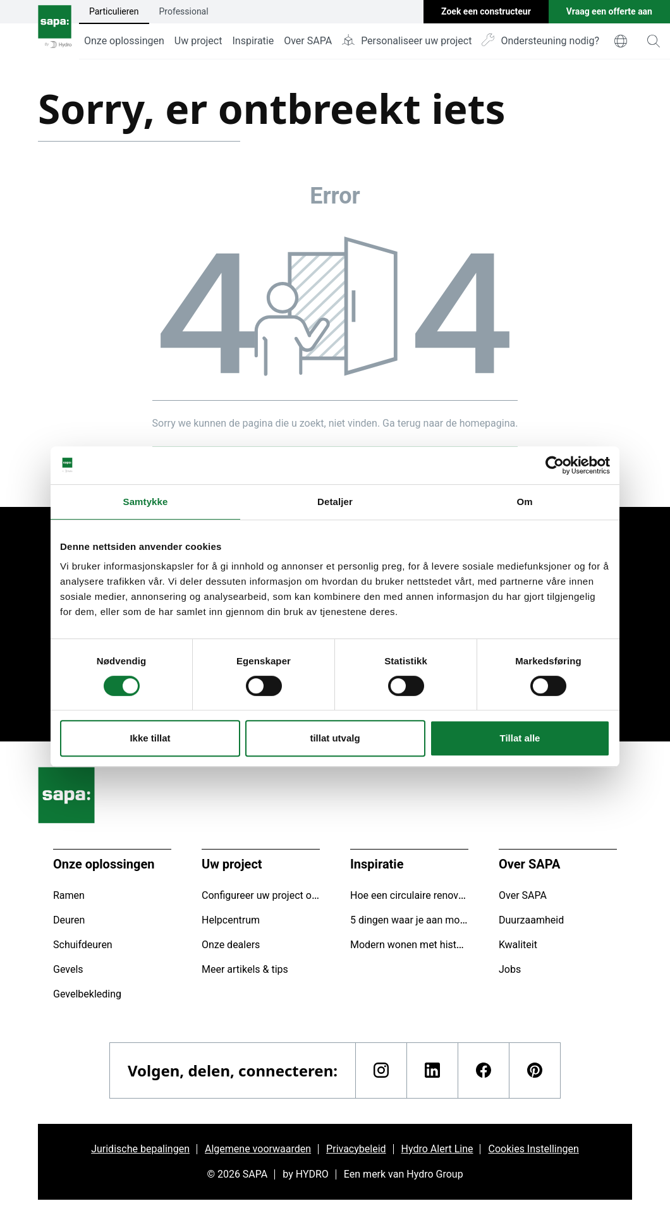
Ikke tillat (150, 738)
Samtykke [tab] (145, 501)
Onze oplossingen (124, 41)
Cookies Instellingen (533, 1149)
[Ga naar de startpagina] (54, 29)
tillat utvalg (335, 738)
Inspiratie (253, 41)
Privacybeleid (356, 1149)
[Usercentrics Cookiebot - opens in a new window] (554, 465)
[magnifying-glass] (653, 41)
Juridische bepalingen (140, 1149)
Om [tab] (524, 501)
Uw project (198, 41)
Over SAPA (308, 41)
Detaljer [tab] (335, 501)
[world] (620, 41)
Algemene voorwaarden (258, 1149)
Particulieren (114, 11)
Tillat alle (520, 738)
